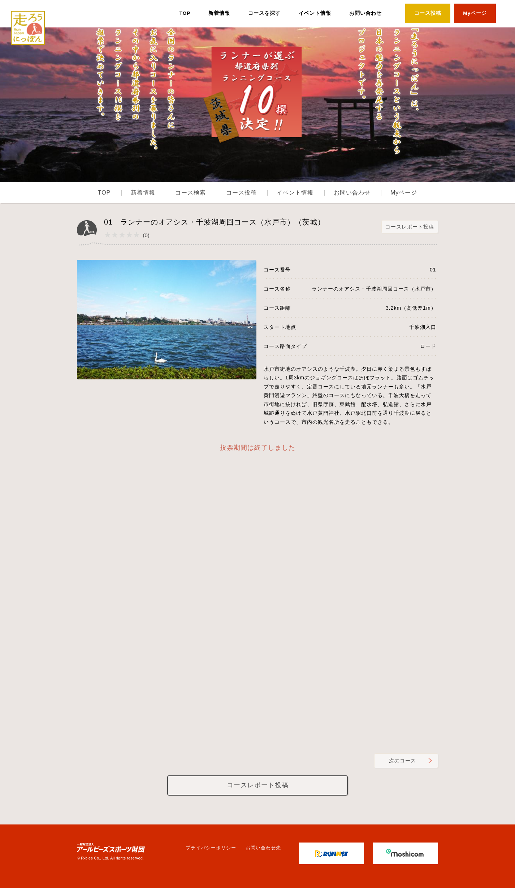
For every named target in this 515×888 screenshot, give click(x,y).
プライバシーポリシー (211, 847)
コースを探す (264, 13)
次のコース (402, 760)
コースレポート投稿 (409, 227)
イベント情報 (315, 13)
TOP (185, 13)
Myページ (475, 13)
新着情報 (219, 13)
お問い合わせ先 (263, 847)
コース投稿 (427, 13)
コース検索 (190, 193)
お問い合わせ (365, 13)
